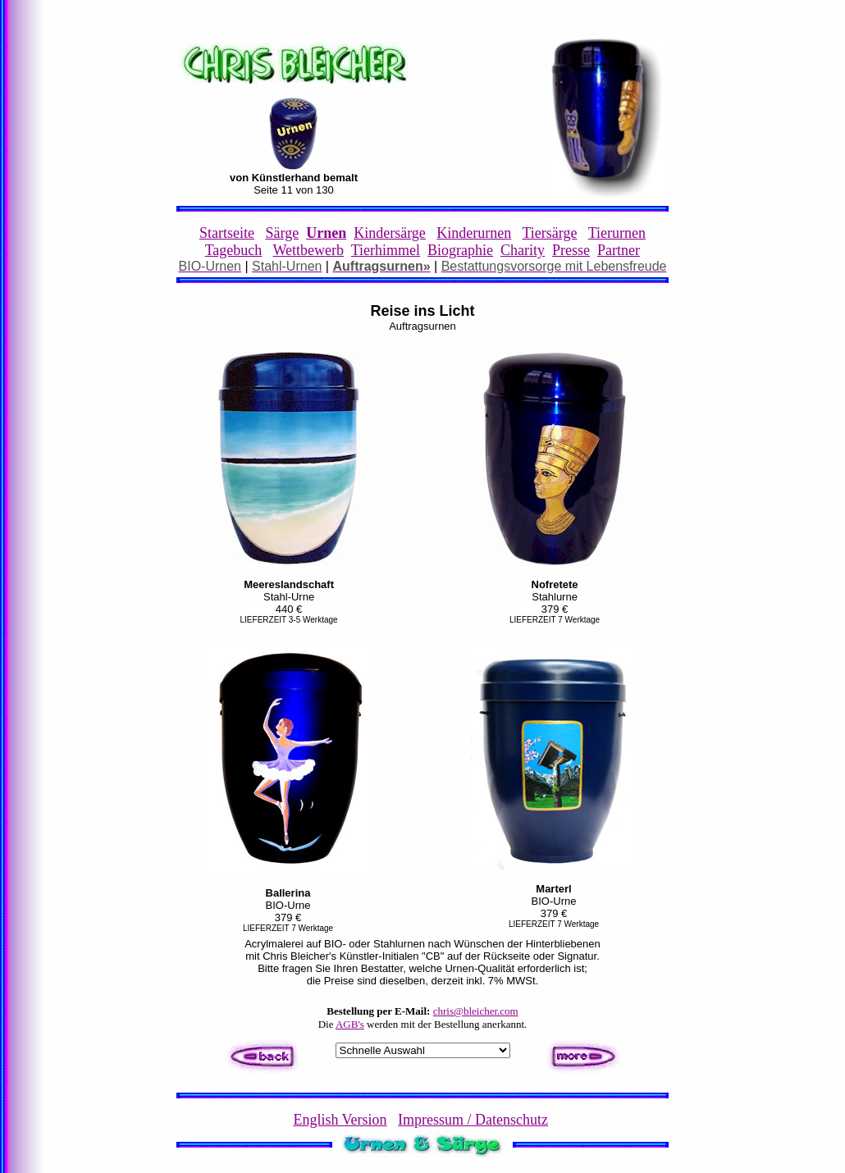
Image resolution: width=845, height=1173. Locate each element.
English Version (339, 1119)
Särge (282, 233)
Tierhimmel (385, 250)
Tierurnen (617, 233)
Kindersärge (390, 233)
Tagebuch (234, 250)
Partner (618, 250)
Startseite (226, 233)
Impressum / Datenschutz (473, 1119)
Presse (571, 250)
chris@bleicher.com (475, 1011)
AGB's (350, 1024)
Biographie (460, 250)
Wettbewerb (309, 250)
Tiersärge (549, 233)
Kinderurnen (473, 233)
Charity (522, 250)
